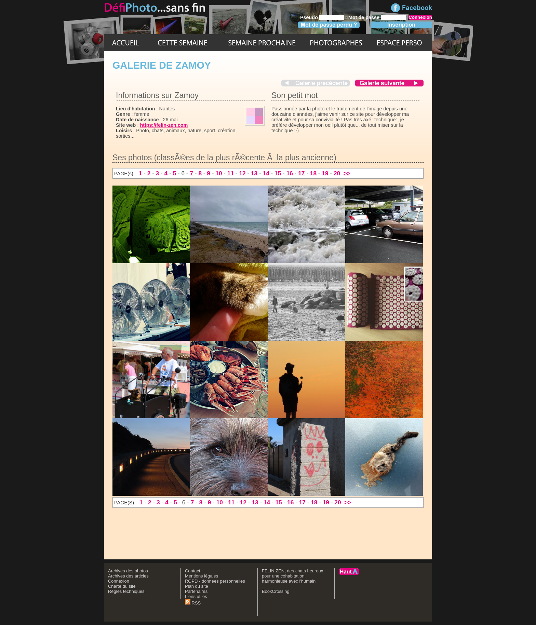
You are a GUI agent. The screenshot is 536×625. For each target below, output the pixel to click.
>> (347, 173)
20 (337, 173)
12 (242, 173)
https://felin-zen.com (164, 125)
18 (313, 173)
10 (218, 173)
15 (277, 173)
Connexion (118, 581)
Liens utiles (196, 596)
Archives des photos (128, 570)
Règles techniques (126, 591)
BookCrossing (276, 591)
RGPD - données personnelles (215, 581)
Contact (192, 570)
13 (254, 173)
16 (289, 173)
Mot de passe (363, 17)
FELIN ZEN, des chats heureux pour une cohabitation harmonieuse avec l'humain (292, 576)
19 (325, 173)
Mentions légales (201, 576)
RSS (193, 603)
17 (301, 173)
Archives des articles (128, 576)
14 (266, 173)
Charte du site (122, 586)
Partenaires (196, 591)
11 (230, 173)
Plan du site (196, 586)
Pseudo (309, 17)
